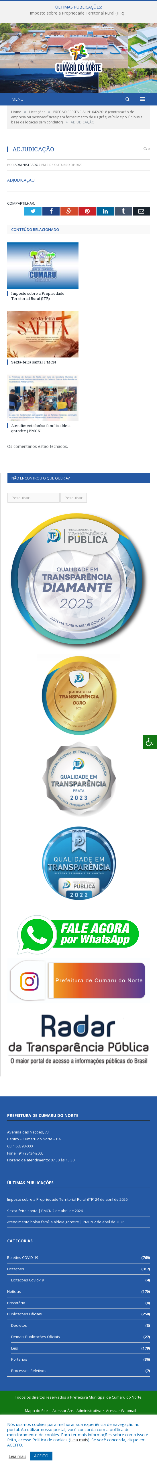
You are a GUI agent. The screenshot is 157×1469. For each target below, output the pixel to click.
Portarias (19, 1409)
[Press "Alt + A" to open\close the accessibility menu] (150, 742)
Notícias (14, 1341)
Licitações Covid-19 (27, 1329)
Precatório (16, 1352)
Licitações (15, 1318)
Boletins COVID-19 (22, 1307)
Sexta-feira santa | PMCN (33, 412)
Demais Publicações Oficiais (35, 1386)
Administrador (27, 214)
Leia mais (79, 1439)
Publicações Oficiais (24, 1363)
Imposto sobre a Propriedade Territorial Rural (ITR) (77, 13)
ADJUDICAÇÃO (21, 230)
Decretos (19, 1375)
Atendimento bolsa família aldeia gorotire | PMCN (50, 1271)
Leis (14, 1398)
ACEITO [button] (41, 1455)
